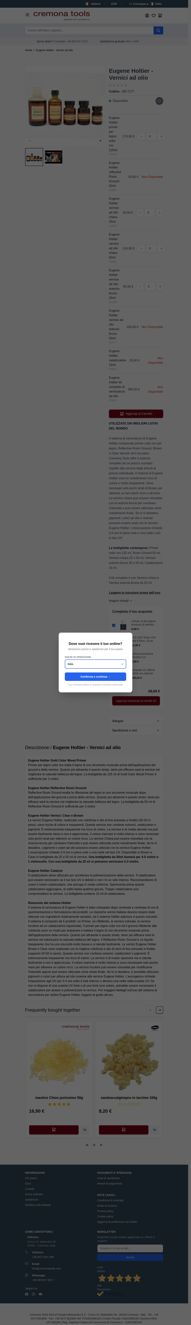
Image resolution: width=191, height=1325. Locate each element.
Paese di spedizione (78, 657)
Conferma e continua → (95, 676)
